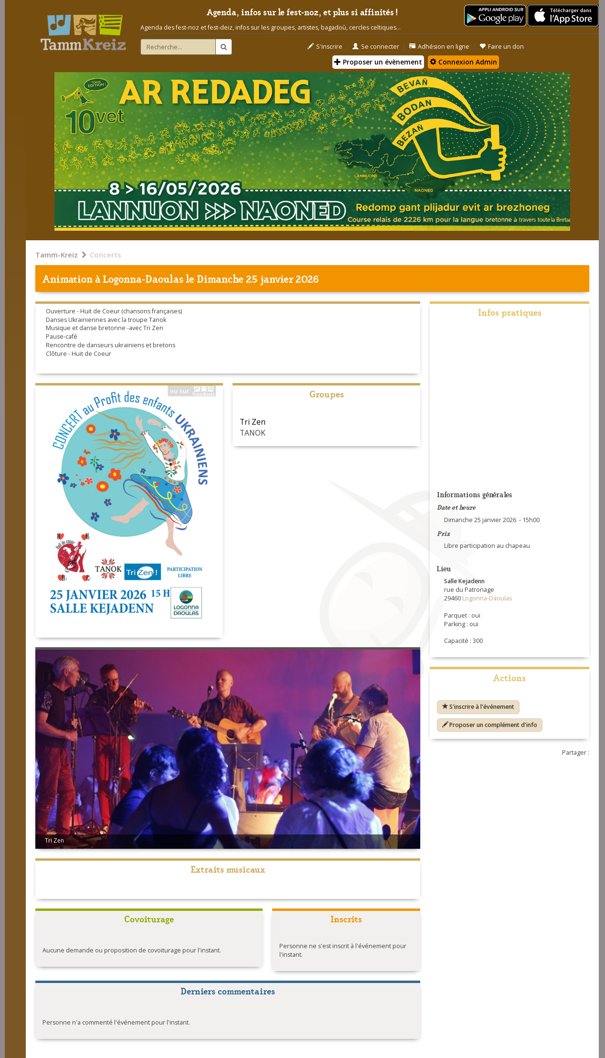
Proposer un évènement (378, 61)
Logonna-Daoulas (143, 278)
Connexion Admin (463, 61)
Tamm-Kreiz (56, 254)
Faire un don (501, 47)
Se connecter (375, 47)
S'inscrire (325, 47)
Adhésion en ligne (439, 47)
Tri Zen (252, 422)
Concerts (105, 254)
